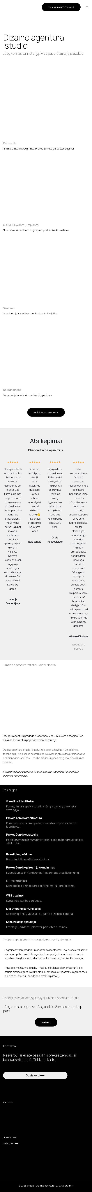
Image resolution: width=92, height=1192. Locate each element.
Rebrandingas (12, 390)
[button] (61, 6)
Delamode (9, 143)
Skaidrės (8, 308)
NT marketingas (16, 881)
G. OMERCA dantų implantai (21, 225)
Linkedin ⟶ (9, 1137)
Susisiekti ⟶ (35, 1075)
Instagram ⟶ (10, 1143)
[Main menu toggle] (87, 6)
